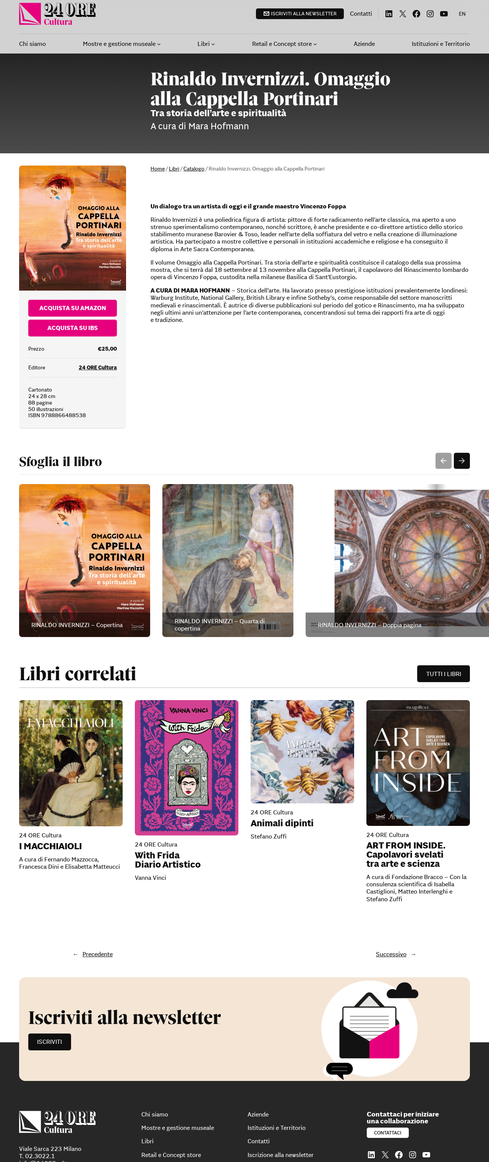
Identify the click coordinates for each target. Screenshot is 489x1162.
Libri (174, 168)
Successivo (391, 862)
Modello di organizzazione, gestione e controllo (255, 1142)
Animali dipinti (282, 731)
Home (158, 168)
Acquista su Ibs (72, 236)
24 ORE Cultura (98, 275)
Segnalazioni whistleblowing (346, 1142)
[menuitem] (462, 14)
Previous (444, 369)
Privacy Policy (126, 1142)
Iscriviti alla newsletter (304, 13)
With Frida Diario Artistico (168, 768)
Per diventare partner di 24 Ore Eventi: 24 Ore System (279, 1148)
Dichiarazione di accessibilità (180, 1148)
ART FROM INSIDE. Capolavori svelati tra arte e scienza (405, 762)
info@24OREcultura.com (53, 1071)
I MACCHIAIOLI (50, 754)
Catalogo (193, 168)
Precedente (98, 862)
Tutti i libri (443, 581)
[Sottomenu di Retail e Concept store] (315, 44)
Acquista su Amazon (72, 216)
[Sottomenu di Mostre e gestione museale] (159, 44)
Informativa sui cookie (171, 1142)
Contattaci (388, 1040)
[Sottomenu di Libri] (213, 44)
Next (462, 369)
